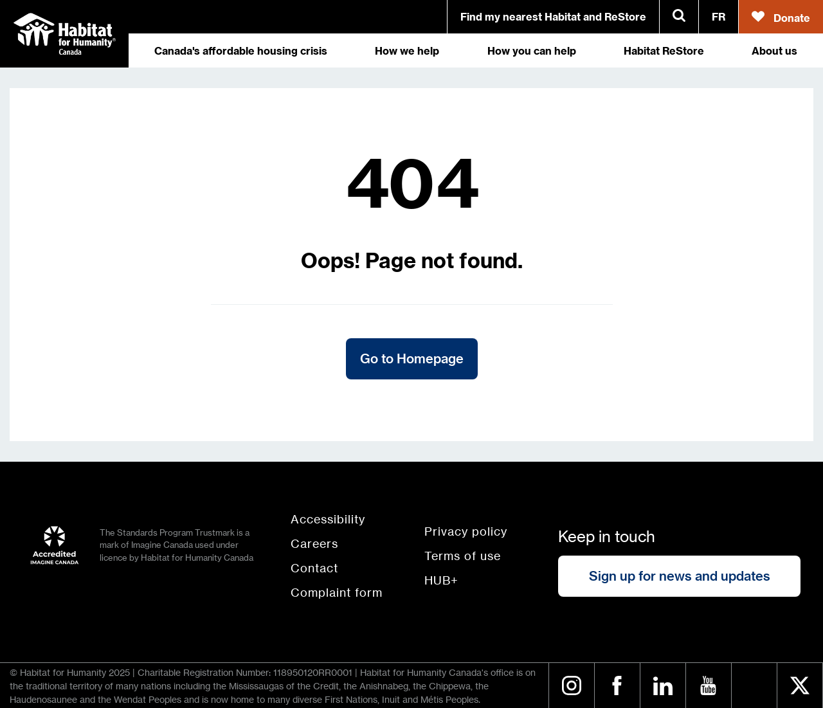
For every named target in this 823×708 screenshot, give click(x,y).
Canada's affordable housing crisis (240, 54)
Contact (314, 568)
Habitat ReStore (664, 54)
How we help (407, 54)
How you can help (531, 54)
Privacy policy (465, 531)
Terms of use (462, 556)
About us (774, 54)
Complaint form (337, 592)
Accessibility (328, 519)
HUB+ (441, 580)
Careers (314, 543)
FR (718, 16)
